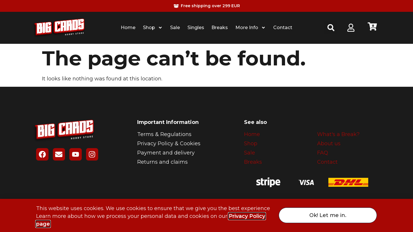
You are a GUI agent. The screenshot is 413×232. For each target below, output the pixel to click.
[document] (206, 116)
